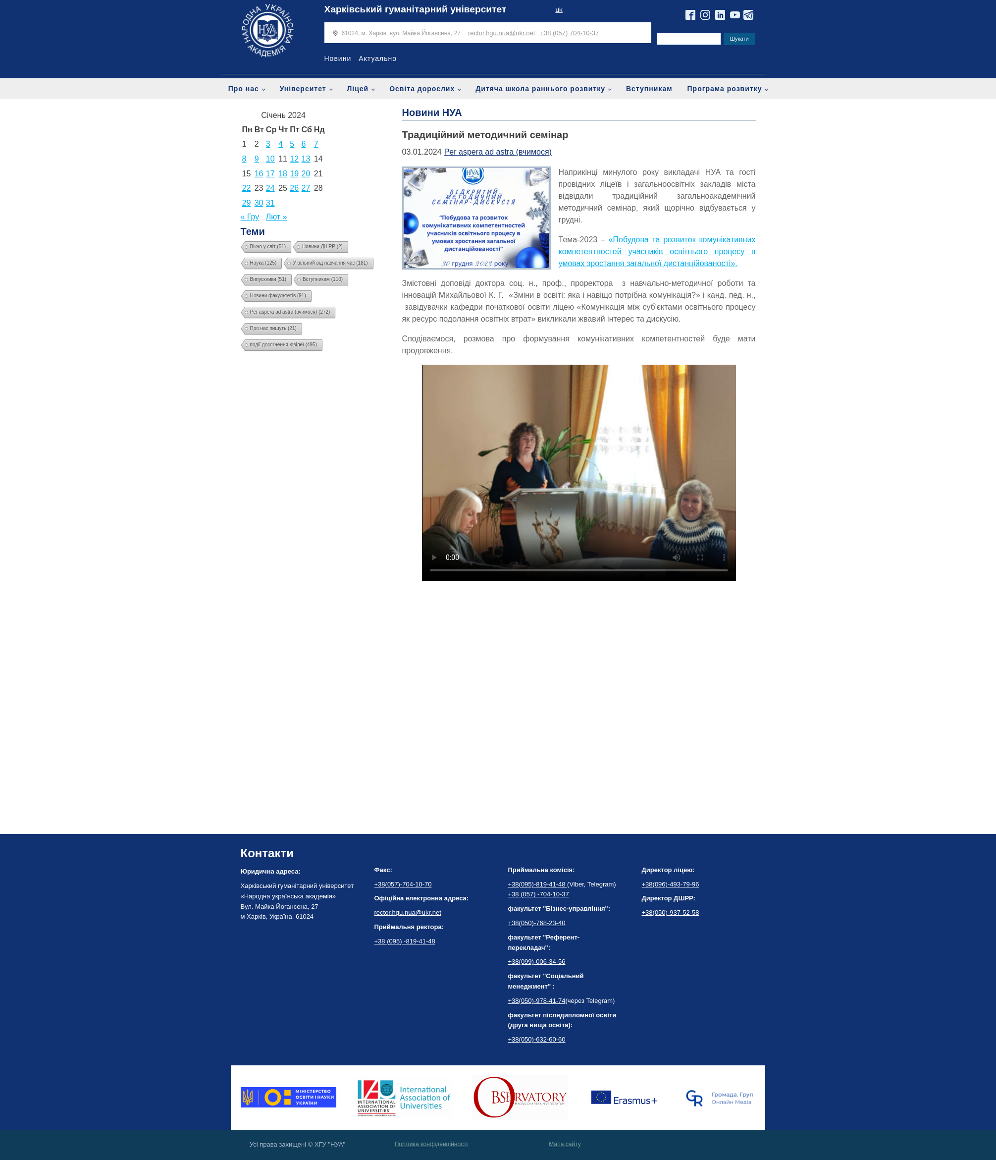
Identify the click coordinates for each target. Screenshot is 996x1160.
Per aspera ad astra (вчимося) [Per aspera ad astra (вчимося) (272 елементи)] (290, 312)
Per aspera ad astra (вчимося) (498, 152)
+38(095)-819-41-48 (538, 884)
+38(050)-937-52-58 (670, 912)
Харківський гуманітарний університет (415, 9)
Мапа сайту (564, 1144)
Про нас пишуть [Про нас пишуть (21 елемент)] (273, 328)
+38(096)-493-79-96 (670, 884)
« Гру (250, 217)
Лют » (276, 217)
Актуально (378, 58)
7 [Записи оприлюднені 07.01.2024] (316, 144)
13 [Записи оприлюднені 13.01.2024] (306, 159)
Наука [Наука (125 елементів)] (263, 263)
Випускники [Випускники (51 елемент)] (268, 279)
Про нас (243, 89)
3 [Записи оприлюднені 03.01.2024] (268, 144)
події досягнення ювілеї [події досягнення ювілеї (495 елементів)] (283, 344)
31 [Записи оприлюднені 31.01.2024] (270, 203)
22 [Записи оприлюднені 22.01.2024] (246, 188)
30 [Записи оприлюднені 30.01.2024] (259, 203)
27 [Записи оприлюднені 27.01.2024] (306, 188)
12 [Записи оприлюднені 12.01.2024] (294, 159)
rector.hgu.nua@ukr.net (501, 33)
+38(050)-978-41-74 (537, 1000)
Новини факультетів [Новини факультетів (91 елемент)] (278, 295)
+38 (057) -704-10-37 (538, 894)
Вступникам (649, 89)
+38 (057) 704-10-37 (569, 33)
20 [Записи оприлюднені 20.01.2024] (306, 173)
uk (558, 9)
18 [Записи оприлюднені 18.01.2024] (282, 173)
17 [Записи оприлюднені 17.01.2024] (270, 173)
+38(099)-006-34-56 (537, 961)
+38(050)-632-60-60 (537, 1039)
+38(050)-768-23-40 (537, 923)
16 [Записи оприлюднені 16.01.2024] (259, 173)
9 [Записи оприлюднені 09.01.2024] (257, 159)
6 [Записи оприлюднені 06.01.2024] (304, 144)
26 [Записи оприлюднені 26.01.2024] (294, 188)
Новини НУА (432, 112)
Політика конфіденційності (431, 1144)
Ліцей (358, 89)
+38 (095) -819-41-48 (404, 941)
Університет (303, 89)
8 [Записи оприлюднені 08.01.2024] (244, 159)
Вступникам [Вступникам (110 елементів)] (323, 279)
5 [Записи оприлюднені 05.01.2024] (292, 144)
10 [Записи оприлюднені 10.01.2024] (270, 159)
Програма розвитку (724, 89)
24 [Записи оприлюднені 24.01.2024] (270, 188)
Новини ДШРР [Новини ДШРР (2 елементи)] (322, 246)
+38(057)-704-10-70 (403, 884)
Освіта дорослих (422, 89)
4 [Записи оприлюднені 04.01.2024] (280, 144)
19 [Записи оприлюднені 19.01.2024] (294, 173)
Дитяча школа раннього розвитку (540, 89)
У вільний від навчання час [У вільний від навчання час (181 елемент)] (330, 263)
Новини (338, 58)
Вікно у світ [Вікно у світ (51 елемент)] (268, 246)
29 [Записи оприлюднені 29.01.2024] (246, 203)
